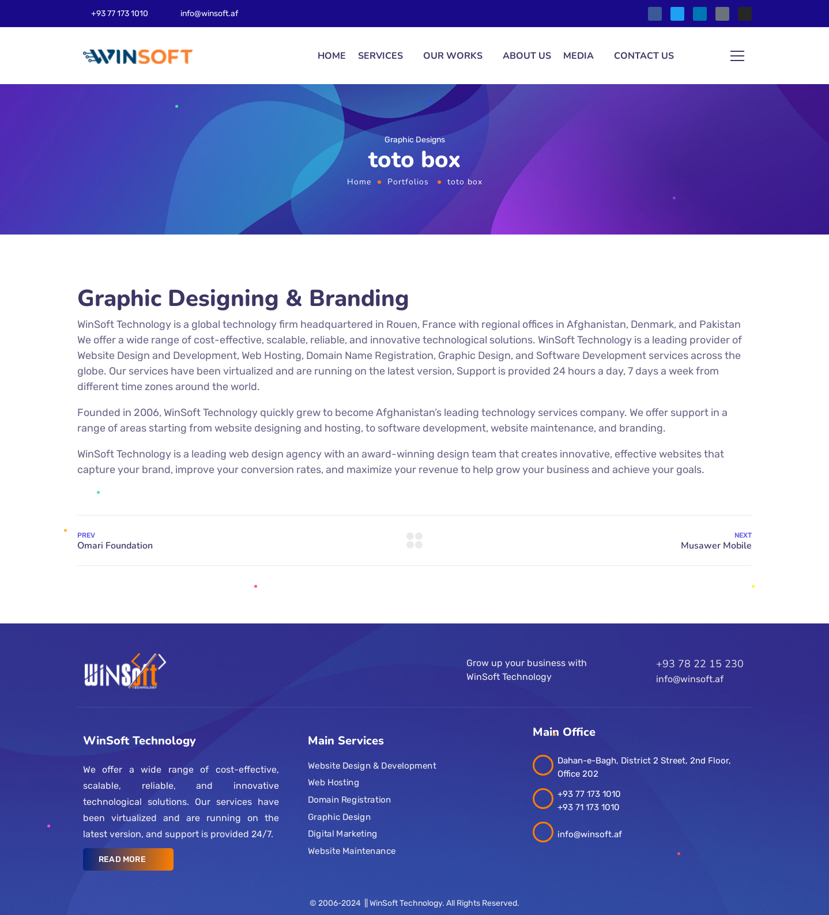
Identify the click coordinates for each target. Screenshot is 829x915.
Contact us (644, 56)
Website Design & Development (372, 766)
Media (578, 56)
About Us (527, 56)
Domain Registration (349, 800)
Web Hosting (333, 782)
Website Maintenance (352, 851)
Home (332, 56)
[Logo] (138, 56)
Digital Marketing (343, 834)
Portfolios (408, 181)
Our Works (453, 56)
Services (380, 56)
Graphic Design (339, 817)
